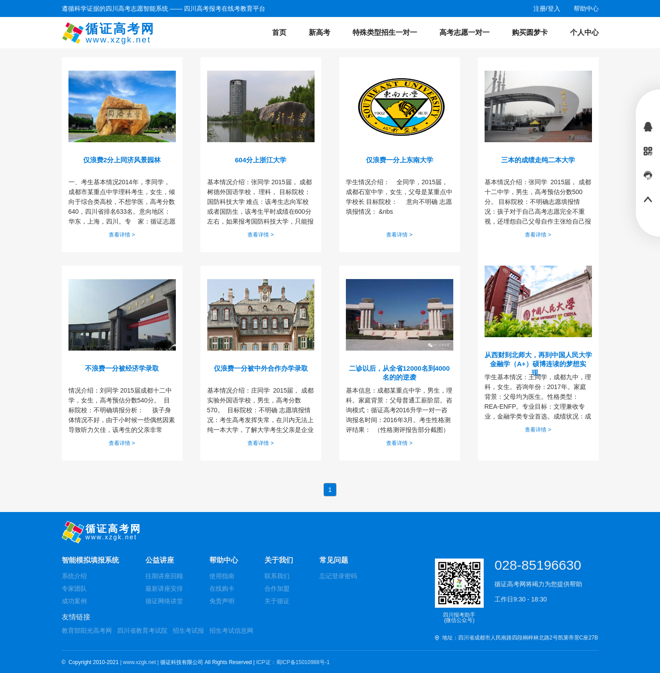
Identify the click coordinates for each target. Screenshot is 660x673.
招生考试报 (188, 630)
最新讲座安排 (164, 588)
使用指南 (221, 576)
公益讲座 (159, 560)
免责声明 (221, 601)
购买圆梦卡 (530, 32)
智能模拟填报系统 (90, 560)
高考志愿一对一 (464, 32)
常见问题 (333, 560)
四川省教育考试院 (142, 630)
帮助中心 (223, 560)
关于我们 (278, 560)
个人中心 (584, 32)
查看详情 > (122, 235)
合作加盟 (277, 588)
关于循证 (277, 601)
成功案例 (74, 601)
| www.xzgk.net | (140, 662)
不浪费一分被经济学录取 (122, 368)
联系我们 (277, 576)
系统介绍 (74, 576)
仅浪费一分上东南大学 (399, 160)
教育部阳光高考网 (87, 630)
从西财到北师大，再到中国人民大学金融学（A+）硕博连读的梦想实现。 (538, 359)
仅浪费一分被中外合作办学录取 (261, 368)
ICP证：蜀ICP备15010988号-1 (293, 662)
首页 (279, 32)
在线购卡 (221, 588)
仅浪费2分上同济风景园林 (122, 160)
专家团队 (74, 588)
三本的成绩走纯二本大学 (538, 160)
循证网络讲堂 (164, 601)
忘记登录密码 (338, 576)
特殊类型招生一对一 (385, 32)
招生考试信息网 (231, 630)
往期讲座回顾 (164, 576)
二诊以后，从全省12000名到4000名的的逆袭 (399, 372)
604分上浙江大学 (260, 160)
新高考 (319, 32)
